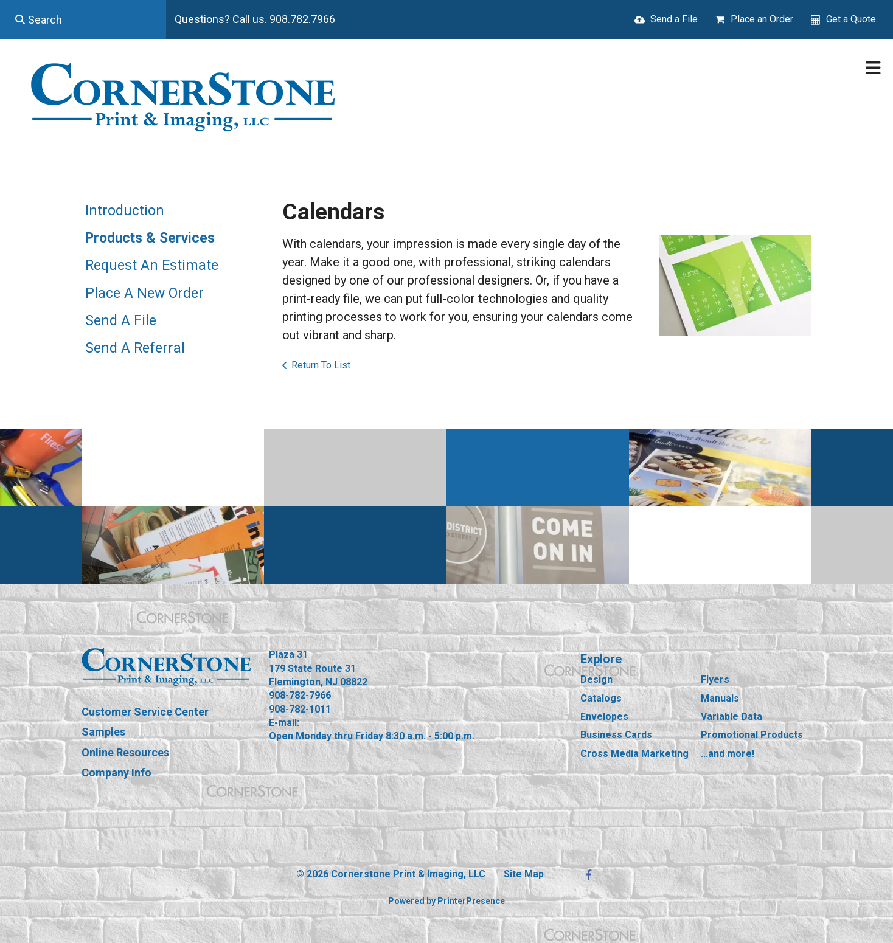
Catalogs (601, 698)
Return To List (320, 365)
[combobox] (83, 19)
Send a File (674, 19)
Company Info (116, 772)
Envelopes (604, 716)
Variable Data (731, 716)
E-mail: (284, 722)
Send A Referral (135, 348)
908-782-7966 (300, 695)
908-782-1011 (300, 709)
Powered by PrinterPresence (446, 901)
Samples (103, 731)
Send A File (120, 321)
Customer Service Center (145, 711)
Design (596, 679)
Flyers (715, 679)
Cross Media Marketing (634, 753)
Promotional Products (752, 735)
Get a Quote (851, 19)
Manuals (720, 698)
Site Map (524, 874)
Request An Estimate (151, 265)
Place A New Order (144, 293)
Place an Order (762, 19)
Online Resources (125, 752)
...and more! (727, 753)
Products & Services (150, 238)
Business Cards (616, 735)
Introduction (124, 210)
